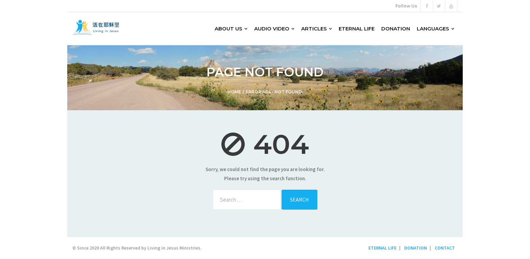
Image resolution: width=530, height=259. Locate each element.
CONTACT (445, 248)
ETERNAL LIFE (382, 248)
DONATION (415, 248)
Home (234, 91)
